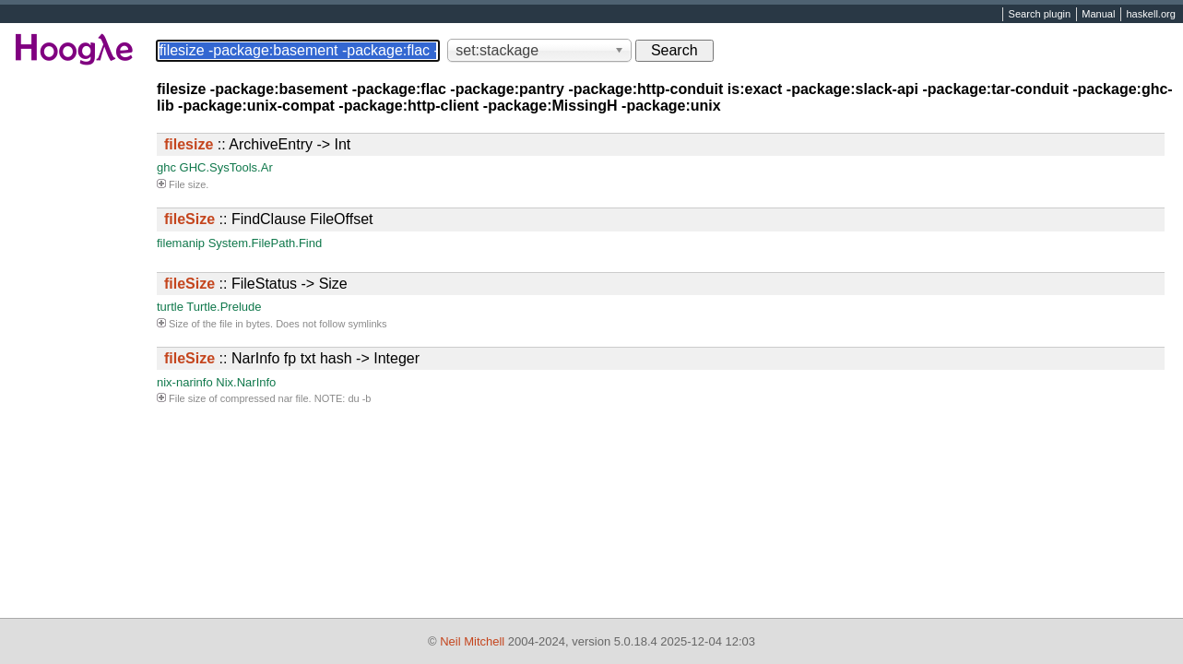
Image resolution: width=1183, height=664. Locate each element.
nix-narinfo (185, 382)
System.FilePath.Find (265, 243)
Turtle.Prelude (223, 307)
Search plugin (1040, 14)
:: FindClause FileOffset (268, 219)
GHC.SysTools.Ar (226, 167)
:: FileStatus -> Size (256, 283)
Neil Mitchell (472, 641)
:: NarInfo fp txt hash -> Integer (292, 358)
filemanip (181, 243)
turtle (170, 307)
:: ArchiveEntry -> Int (257, 144)
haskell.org (1150, 14)
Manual (1098, 14)
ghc (166, 167)
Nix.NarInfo (246, 382)
